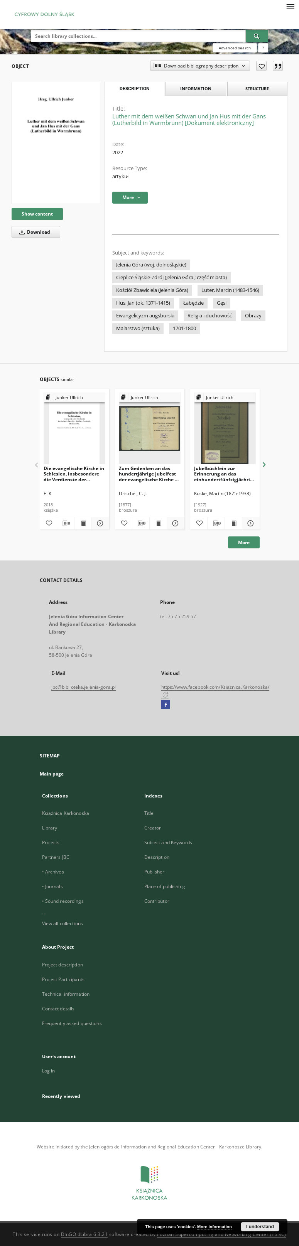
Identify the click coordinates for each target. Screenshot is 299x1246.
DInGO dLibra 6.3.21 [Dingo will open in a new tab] (84, 1234)
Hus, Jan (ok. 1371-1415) (143, 303)
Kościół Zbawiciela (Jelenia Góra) (152, 290)
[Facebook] (165, 704)
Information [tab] (195, 88)
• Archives (53, 871)
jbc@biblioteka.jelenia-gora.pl (83, 687)
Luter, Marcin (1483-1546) (230, 290)
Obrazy (253, 315)
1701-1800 (184, 328)
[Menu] (290, 6)
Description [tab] (134, 88)
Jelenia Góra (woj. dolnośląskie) (151, 264)
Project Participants (63, 979)
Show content (37, 214)
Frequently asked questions (72, 1023)
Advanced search (235, 48)
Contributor (156, 901)
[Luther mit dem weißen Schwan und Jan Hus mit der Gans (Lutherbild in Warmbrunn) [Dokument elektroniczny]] (56, 143)
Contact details (58, 1008)
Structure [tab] (257, 88)
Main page (52, 774)
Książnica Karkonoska (65, 813)
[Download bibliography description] (65, 523)
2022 (117, 152)
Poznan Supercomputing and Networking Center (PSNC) (221, 1234)
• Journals (52, 886)
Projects (51, 842)
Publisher (154, 871)
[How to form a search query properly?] (263, 47)
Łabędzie (193, 303)
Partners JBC (55, 857)
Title (149, 813)
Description (156, 857)
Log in (48, 1070)
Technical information (66, 994)
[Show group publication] (74, 398)
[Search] (257, 36)
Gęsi (221, 303)
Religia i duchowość (210, 315)
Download (33, 232)
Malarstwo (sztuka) (138, 328)
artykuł (120, 176)
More (244, 542)
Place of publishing (164, 886)
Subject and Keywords (168, 842)
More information (214, 1226)
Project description (62, 964)
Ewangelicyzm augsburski (145, 315)
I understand (260, 1226)
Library (49, 827)
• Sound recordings (63, 901)
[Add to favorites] (261, 66)
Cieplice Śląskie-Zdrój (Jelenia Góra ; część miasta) (171, 277)
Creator (152, 827)
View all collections (62, 923)
